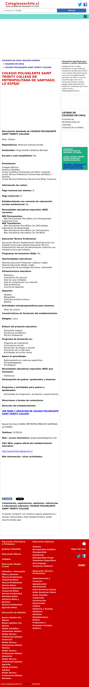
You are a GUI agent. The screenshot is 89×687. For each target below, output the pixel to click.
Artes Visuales (40, 595)
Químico (37, 628)
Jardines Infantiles (11, 549)
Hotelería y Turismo (43, 609)
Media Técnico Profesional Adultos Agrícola (12, 662)
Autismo (37, 547)
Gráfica (36, 606)
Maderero (38, 611)
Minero (36, 620)
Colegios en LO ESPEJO (72, 128)
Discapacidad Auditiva (44, 549)
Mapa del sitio (78, 549)
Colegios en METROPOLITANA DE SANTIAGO (71, 122)
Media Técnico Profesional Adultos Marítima (12, 675)
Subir (81, 565)
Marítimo (37, 614)
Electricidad (39, 603)
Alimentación (39, 587)
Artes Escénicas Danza (44, 589)
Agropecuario (40, 584)
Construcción (39, 600)
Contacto (36, 684)
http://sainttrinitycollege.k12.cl (17, 451)
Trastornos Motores (43, 566)
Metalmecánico (40, 617)
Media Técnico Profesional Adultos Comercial (12, 637)
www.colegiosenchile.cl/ (11, 684)
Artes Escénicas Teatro (44, 592)
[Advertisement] (44, 37)
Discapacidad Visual (43, 558)
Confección (38, 598)
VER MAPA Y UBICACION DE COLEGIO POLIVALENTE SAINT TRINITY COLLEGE (74, 166)
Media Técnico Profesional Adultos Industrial (12, 653)
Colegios (6, 559)
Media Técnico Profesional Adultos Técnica (12, 645)
